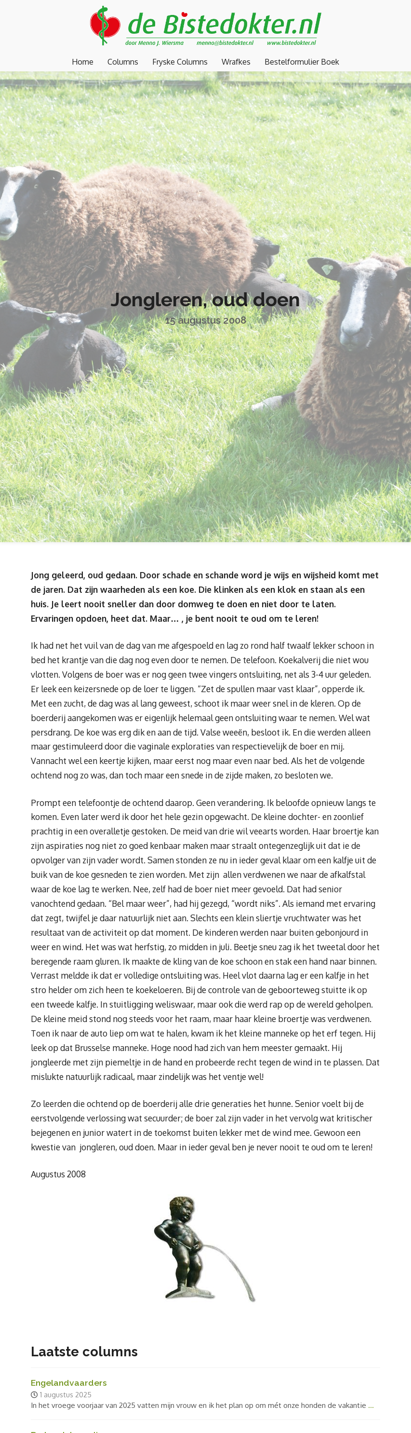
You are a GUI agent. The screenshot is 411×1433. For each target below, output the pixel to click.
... (371, 1405)
